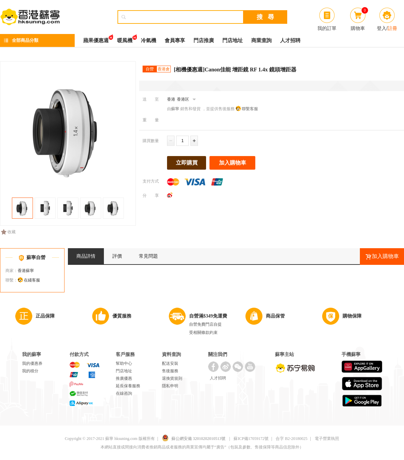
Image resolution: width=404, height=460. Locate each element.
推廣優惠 (124, 378)
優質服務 (121, 316)
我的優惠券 (32, 363)
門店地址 (232, 40)
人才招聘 (290, 40)
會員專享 (175, 40)
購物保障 (352, 316)
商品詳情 (85, 256)
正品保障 (45, 316)
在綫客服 (32, 280)
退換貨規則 (172, 378)
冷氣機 (148, 40)
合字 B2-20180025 (291, 438)
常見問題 (148, 256)
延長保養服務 (128, 386)
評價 (117, 256)
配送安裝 (170, 363)
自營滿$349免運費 (208, 316)
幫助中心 (124, 363)
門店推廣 (204, 40)
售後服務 (170, 371)
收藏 (8, 232)
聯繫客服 (250, 108)
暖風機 (124, 38)
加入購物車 (232, 163)
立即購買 (187, 163)
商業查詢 (261, 40)
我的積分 (30, 371)
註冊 (392, 28)
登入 (381, 28)
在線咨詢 (124, 393)
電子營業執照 (327, 438)
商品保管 (275, 316)
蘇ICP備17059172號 (251, 438)
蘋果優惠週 (96, 38)
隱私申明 (170, 386)
